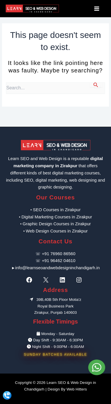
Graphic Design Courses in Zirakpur (57, 223)
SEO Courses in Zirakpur (57, 209)
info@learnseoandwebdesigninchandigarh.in (57, 267)
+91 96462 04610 (58, 260)
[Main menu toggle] (98, 8)
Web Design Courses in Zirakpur (57, 230)
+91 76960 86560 (58, 253)
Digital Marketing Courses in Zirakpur (56, 216)
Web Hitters (76, 389)
